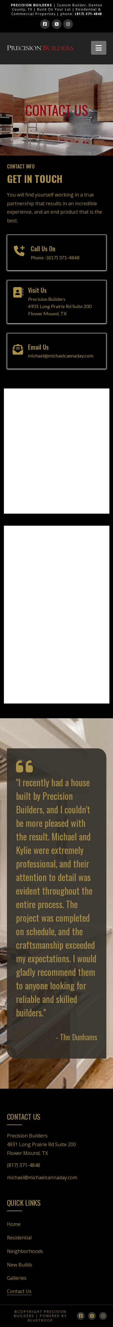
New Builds (19, 1264)
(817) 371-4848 (23, 1165)
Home (13, 1224)
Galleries (17, 1278)
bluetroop (40, 1320)
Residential (19, 1237)
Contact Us (19, 1291)
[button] (98, 48)
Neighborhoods (25, 1251)
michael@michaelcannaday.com (42, 1177)
